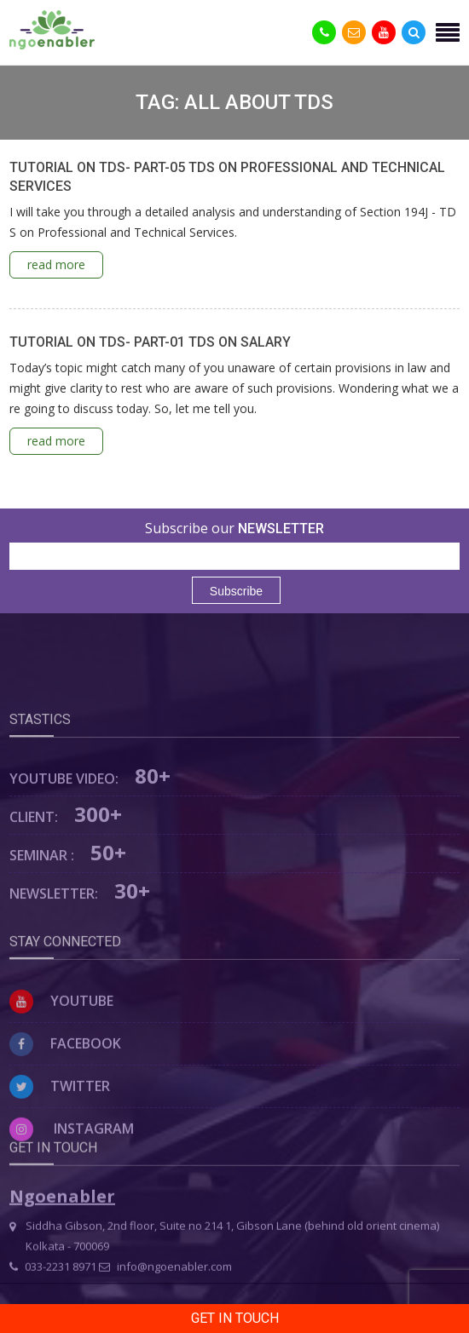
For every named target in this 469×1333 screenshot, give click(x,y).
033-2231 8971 (52, 1300)
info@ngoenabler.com (165, 1300)
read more (56, 264)
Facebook (65, 1097)
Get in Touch (235, 1318)
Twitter (59, 1139)
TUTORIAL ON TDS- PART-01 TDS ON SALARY (150, 342)
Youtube (61, 1054)
